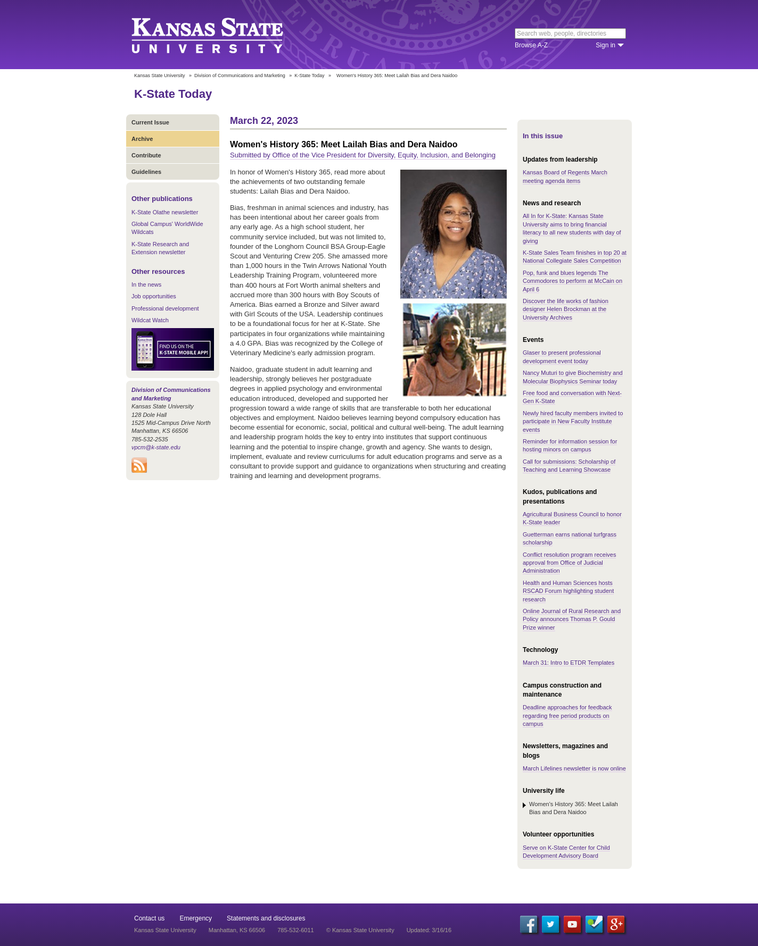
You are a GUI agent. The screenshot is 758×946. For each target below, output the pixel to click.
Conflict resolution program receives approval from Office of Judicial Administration (569, 562)
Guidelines (146, 172)
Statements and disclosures (266, 918)
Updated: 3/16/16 (429, 930)
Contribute (146, 155)
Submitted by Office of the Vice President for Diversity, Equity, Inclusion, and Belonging (363, 155)
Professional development (165, 308)
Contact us (149, 918)
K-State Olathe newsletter (164, 212)
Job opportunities (153, 296)
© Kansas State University (360, 930)
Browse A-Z (531, 45)
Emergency (195, 918)
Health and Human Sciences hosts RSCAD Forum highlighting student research (568, 591)
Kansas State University (220, 34)
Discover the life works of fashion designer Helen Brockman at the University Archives (565, 309)
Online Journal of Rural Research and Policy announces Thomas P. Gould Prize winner (572, 619)
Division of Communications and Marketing (239, 75)
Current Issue (150, 122)
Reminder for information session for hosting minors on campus (570, 445)
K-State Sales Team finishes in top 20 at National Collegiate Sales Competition (575, 256)
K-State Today (309, 75)
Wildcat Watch (150, 320)
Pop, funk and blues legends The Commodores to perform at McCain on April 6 (572, 281)
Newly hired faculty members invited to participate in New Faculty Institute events (573, 421)
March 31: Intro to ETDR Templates (568, 662)
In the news (146, 284)
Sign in (605, 45)
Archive (142, 139)
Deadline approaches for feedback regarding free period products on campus (567, 715)
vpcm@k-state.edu (155, 447)
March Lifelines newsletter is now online (574, 768)
